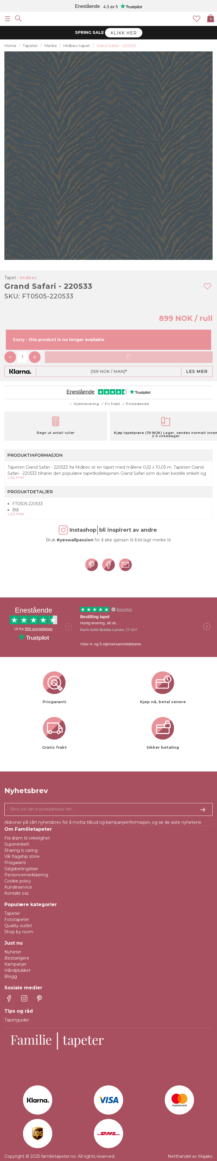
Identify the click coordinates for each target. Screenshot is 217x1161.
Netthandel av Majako (190, 1156)
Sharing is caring (21, 850)
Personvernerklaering (26, 874)
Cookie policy (17, 881)
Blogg (10, 976)
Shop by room (18, 931)
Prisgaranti (15, 862)
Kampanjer (15, 964)
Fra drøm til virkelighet (27, 838)
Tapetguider (16, 1020)
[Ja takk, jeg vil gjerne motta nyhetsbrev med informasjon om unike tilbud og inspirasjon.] (108, 809)
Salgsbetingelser (21, 868)
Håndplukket (17, 970)
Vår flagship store (22, 856)
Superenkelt (16, 844)
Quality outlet (18, 925)
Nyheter (12, 952)
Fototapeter (16, 919)
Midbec (28, 277)
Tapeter (12, 913)
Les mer (197, 371)
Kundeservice (18, 887)
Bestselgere (16, 958)
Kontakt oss (16, 893)
